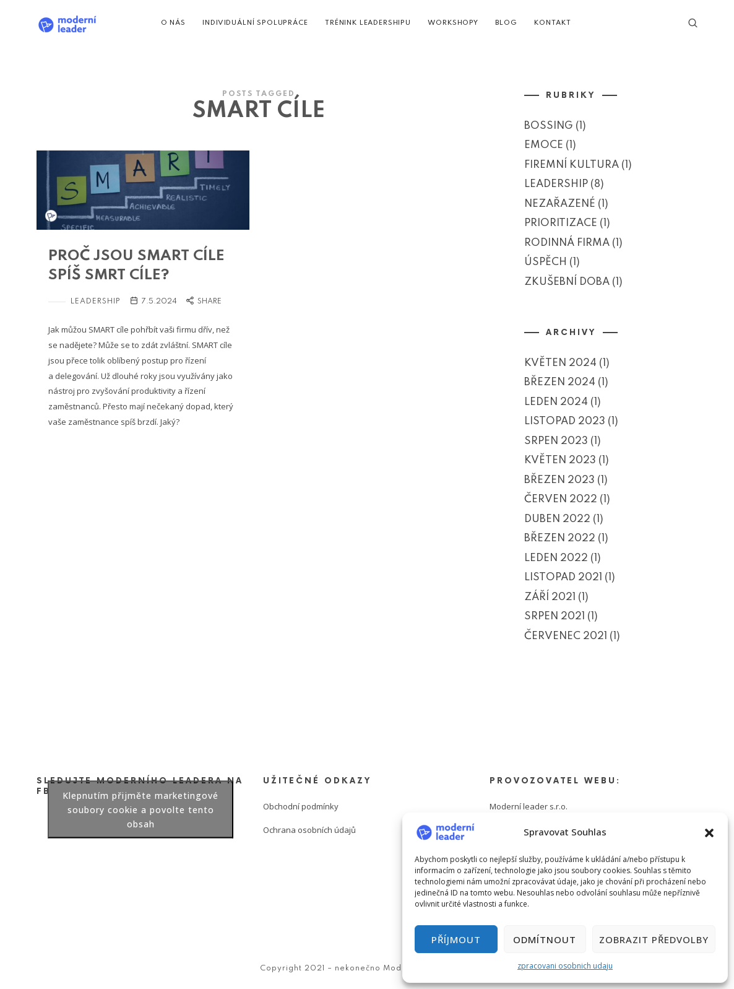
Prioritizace (560, 223)
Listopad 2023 (564, 421)
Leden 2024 (556, 401)
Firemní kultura (571, 164)
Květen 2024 (560, 362)
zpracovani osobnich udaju (565, 966)
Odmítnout (544, 939)
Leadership (96, 301)
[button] (709, 832)
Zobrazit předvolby (654, 939)
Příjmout (456, 939)
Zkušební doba (567, 281)
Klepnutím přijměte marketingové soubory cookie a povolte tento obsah (140, 809)
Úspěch (545, 262)
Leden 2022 (556, 557)
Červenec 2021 (565, 635)
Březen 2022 (559, 538)
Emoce (543, 145)
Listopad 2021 (563, 577)
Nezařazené (559, 203)
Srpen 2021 (554, 616)
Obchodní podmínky (301, 806)
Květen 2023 (560, 460)
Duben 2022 (557, 518)
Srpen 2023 (556, 440)
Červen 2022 (560, 499)
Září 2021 (550, 596)
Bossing (548, 125)
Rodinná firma (567, 242)
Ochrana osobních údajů (309, 829)
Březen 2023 (559, 479)
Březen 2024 (559, 382)
